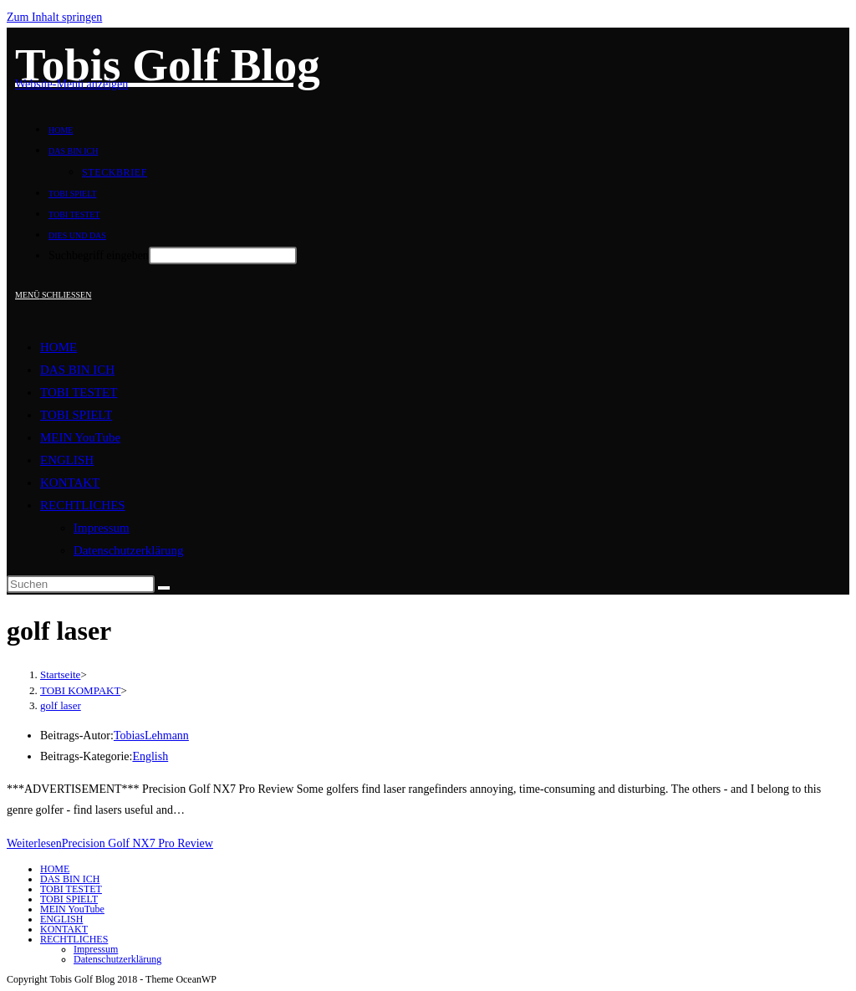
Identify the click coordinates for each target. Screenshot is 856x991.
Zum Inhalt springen (54, 17)
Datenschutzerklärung (129, 550)
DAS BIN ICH (77, 369)
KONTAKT (69, 482)
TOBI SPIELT (76, 414)
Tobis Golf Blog (167, 64)
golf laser (60, 705)
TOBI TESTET (78, 392)
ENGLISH (67, 460)
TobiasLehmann (151, 735)
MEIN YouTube (80, 437)
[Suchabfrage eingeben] (81, 584)
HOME (58, 347)
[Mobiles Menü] (53, 294)
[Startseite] (60, 674)
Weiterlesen (110, 843)
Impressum (102, 527)
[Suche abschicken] (164, 588)
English (150, 756)
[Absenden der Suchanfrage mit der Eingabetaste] (223, 255)
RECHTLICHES (82, 505)
